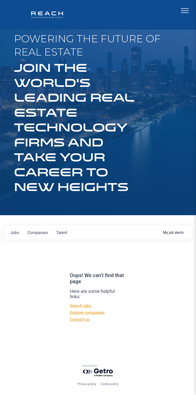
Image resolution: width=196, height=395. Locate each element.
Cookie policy (109, 384)
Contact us (80, 319)
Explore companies (87, 312)
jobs (14, 232)
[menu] (184, 10)
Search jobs (80, 305)
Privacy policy (87, 384)
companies (37, 232)
